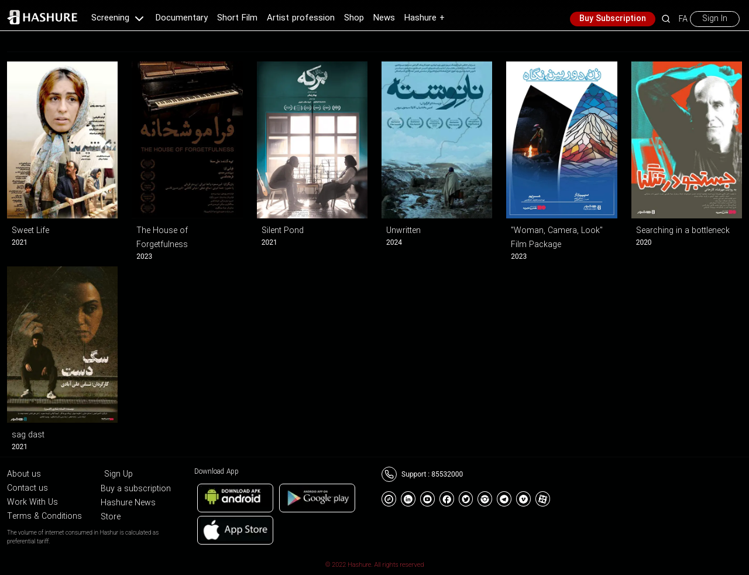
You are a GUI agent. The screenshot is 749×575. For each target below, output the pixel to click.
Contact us (27, 488)
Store (111, 517)
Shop (354, 18)
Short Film (237, 18)
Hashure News (128, 503)
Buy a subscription (136, 488)
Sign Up (118, 474)
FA (683, 18)
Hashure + (424, 18)
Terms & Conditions (44, 516)
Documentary (182, 18)
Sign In (714, 18)
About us (24, 474)
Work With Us (32, 502)
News (384, 18)
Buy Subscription (612, 18)
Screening (118, 18)
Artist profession (301, 18)
